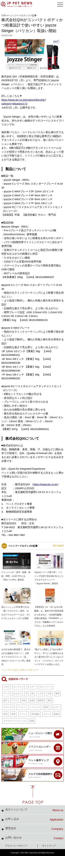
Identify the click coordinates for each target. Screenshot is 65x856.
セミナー (32, 686)
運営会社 (34, 829)
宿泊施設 (35, 714)
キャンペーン (46, 686)
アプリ (14, 700)
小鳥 (49, 693)
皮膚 (32, 700)
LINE (23, 700)
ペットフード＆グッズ (19, 15)
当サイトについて (34, 810)
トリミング (35, 707)
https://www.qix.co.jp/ (45, 484)
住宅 (5, 714)
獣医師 (41, 700)
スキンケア (8, 707)
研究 (13, 714)
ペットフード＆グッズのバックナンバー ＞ (22, 670)
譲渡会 (57, 714)
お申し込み (34, 819)
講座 (46, 707)
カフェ (47, 714)
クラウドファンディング (14, 721)
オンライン (18, 686)
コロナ (6, 686)
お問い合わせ (34, 838)
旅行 (5, 700)
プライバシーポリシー (16, 845)
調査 (32, 721)
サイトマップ (49, 845)
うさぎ (40, 693)
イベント (22, 707)
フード (6, 693)
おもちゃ (17, 693)
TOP (3, 15)
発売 (50, 700)
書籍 (57, 693)
